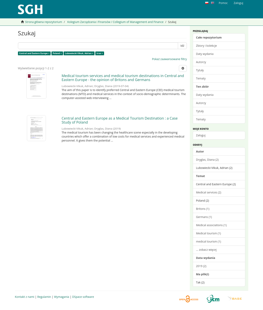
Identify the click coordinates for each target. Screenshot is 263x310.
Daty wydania (205, 54)
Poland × (57, 53)
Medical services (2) (208, 192)
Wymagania (61, 297)
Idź (182, 46)
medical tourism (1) (208, 241)
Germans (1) (204, 217)
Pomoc (223, 3)
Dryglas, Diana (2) (207, 159)
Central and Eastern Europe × (34, 53)
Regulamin (44, 297)
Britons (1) (202, 209)
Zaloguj (200, 135)
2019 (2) (201, 266)
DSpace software (83, 297)
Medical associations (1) (211, 225)
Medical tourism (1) (208, 233)
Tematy (201, 78)
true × (100, 53)
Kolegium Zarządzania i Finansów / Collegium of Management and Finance (115, 22)
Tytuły (200, 70)
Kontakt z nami (24, 297)
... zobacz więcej (206, 250)
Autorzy (201, 62)
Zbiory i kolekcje (206, 46)
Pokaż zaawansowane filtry (169, 59)
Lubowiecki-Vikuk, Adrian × (79, 53)
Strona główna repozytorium (43, 22)
